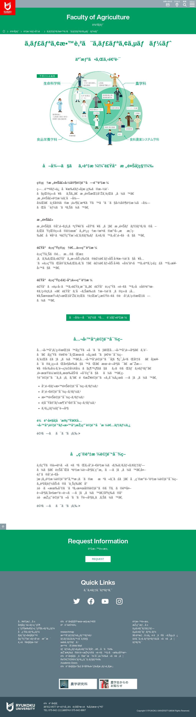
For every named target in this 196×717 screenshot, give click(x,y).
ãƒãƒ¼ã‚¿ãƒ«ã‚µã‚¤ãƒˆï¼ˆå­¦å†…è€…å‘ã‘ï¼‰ (86, 649)
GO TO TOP (3, 527)
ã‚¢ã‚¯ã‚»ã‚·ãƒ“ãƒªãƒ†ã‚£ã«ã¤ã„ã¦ (153, 638)
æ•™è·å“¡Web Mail (71, 645)
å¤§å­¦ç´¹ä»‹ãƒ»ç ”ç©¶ (29, 625)
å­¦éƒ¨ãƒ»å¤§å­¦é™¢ (28, 635)
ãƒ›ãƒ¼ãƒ (4, 31)
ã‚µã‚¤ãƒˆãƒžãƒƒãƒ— (143, 628)
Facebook (91, 601)
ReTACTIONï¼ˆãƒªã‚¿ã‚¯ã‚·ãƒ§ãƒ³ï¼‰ (80, 659)
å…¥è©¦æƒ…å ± (26, 621)
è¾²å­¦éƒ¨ (14, 31)
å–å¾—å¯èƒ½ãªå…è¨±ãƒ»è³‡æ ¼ (98, 317)
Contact (166, 4)
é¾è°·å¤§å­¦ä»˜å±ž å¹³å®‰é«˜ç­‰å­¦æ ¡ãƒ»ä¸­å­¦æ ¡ (86, 666)
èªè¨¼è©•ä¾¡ (68, 625)
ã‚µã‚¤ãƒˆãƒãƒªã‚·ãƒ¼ (144, 632)
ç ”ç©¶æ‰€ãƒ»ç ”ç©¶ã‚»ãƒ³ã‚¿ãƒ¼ (36, 628)
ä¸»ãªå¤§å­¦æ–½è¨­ (28, 642)
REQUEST (98, 559)
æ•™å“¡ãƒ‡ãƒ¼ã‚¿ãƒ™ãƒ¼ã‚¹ (76, 635)
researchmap (67, 632)
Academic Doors (68, 663)
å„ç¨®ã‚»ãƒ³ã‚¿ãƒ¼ (29, 632)
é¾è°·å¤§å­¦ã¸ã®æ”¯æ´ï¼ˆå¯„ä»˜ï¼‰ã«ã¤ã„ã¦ (91, 656)
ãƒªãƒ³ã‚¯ (137, 642)
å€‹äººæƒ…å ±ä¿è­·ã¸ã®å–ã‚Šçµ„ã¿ (155, 635)
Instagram (119, 601)
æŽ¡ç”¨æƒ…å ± (140, 625)
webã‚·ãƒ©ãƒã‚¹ (69, 642)
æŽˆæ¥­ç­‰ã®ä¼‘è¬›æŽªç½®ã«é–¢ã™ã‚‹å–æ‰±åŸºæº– (93, 652)
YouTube (105, 601)
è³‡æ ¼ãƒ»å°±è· (33, 31)
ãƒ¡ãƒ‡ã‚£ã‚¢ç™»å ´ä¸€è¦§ (74, 638)
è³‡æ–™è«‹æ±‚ (140, 621)
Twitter (76, 601)
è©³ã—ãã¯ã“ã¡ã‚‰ (57, 433)
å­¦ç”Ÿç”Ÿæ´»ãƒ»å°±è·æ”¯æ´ (34, 638)
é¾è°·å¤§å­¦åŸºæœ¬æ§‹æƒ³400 (77, 621)
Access (177, 4)
